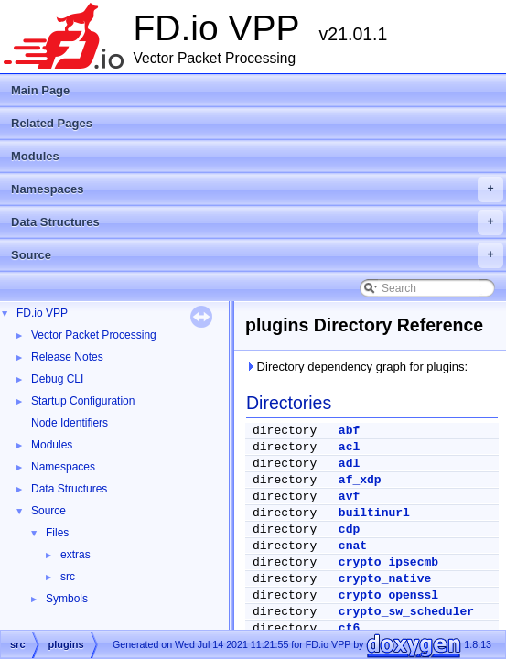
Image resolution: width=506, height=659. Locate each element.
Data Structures (257, 222)
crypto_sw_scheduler (406, 612)
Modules (35, 156)
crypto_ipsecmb (388, 562)
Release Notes (67, 357)
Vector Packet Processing (93, 335)
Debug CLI (57, 379)
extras (75, 554)
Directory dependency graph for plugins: (356, 366)
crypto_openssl (388, 595)
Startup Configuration (83, 400)
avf (349, 496)
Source (257, 255)
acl (349, 447)
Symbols (67, 598)
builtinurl (374, 513)
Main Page (40, 90)
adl (349, 463)
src (67, 576)
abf (349, 431)
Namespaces (257, 189)
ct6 (349, 628)
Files (57, 532)
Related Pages (51, 123)
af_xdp (360, 480)
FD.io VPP (42, 313)
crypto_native (385, 579)
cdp (349, 529)
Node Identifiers (69, 422)
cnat (353, 546)
